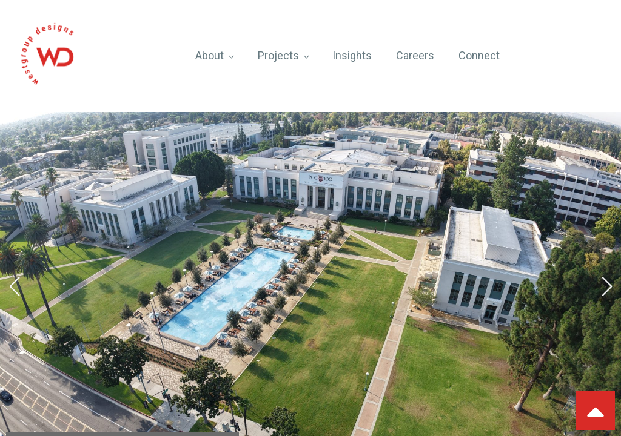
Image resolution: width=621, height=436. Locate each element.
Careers (415, 55)
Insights (352, 55)
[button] (14, 286)
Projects (278, 55)
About (209, 55)
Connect (479, 55)
